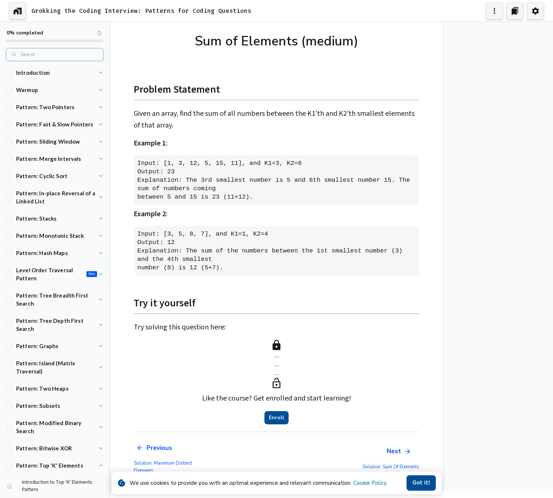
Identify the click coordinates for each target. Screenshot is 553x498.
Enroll (276, 417)
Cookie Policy (370, 483)
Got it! (421, 483)
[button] (55, 72)
